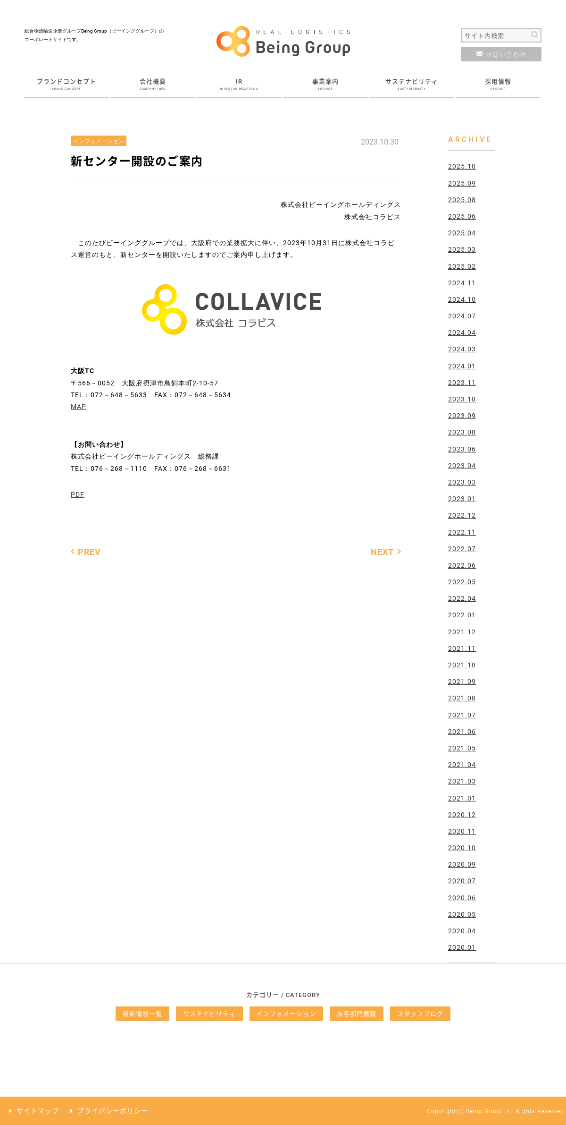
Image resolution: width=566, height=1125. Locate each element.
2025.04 (462, 232)
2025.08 (462, 199)
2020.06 (462, 897)
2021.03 (462, 780)
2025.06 (462, 216)
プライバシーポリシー (112, 1110)
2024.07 (462, 315)
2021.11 (462, 648)
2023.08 (462, 431)
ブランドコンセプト (66, 83)
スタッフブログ (420, 1013)
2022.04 (462, 598)
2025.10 (462, 166)
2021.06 (462, 731)
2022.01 (462, 614)
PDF (77, 494)
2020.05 (462, 914)
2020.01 (462, 947)
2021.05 (462, 747)
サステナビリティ (412, 83)
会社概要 (153, 83)
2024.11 (462, 282)
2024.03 (462, 348)
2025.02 (462, 266)
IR (239, 83)
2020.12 (462, 814)
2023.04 (462, 465)
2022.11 (462, 532)
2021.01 (462, 797)
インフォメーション (286, 1013)
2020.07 (462, 880)
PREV (89, 551)
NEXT (382, 551)
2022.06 (462, 565)
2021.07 (462, 714)
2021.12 (462, 631)
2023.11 (462, 382)
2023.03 (462, 481)
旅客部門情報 (356, 1013)
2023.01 (462, 498)
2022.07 (462, 548)
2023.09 (462, 415)
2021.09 (462, 681)
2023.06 (462, 448)
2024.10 (462, 299)
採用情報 (498, 83)
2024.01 (462, 365)
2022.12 (462, 515)
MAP (78, 406)
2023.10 (462, 398)
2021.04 (462, 764)
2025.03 (462, 249)
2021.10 (462, 664)
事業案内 (325, 83)
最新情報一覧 (142, 1013)
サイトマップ (38, 1110)
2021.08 (462, 697)
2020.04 (462, 930)
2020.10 (462, 847)
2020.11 (462, 831)
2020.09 (462, 864)
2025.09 (462, 183)
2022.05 (462, 581)
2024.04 (462, 332)
